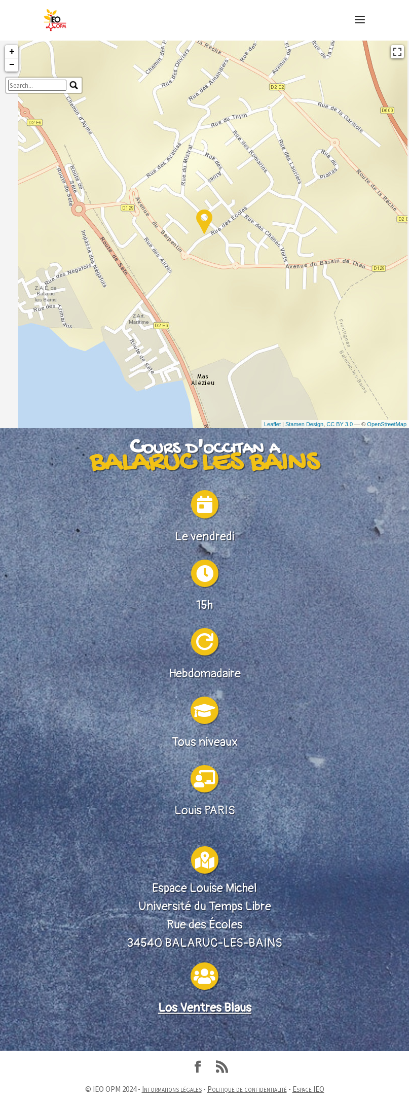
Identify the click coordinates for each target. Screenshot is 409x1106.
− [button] (12, 146)
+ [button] (12, 133)
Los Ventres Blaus (204, 1096)
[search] (37, 166)
